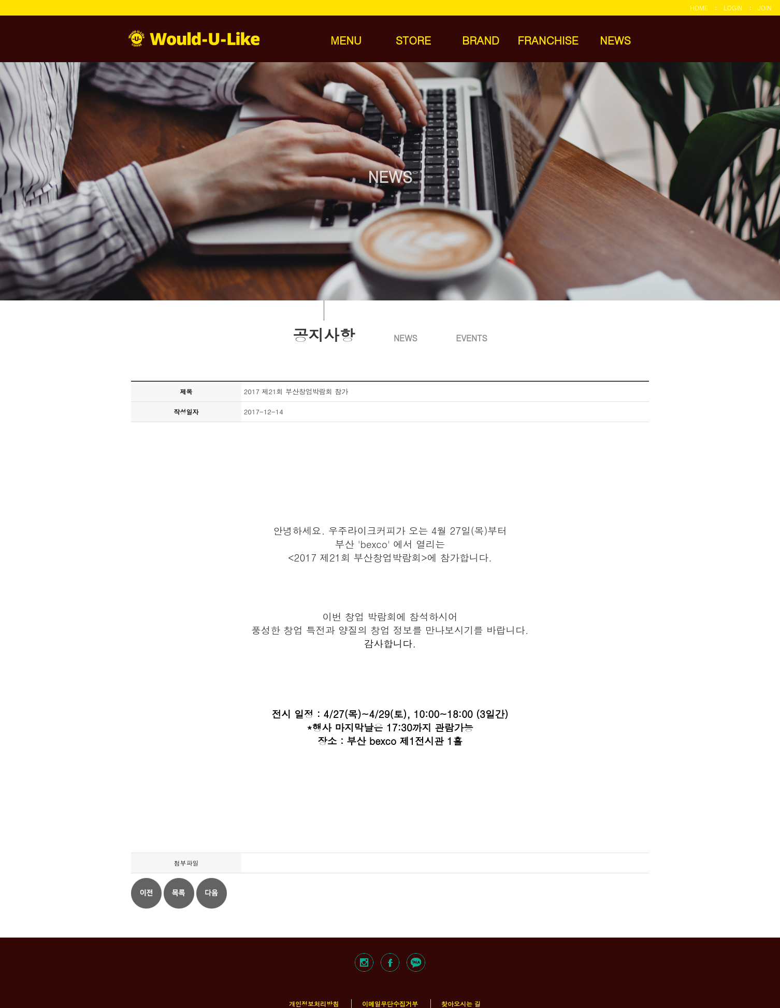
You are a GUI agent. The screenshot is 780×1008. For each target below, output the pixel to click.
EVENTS (471, 338)
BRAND (480, 40)
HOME (699, 7)
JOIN (764, 7)
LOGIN (733, 7)
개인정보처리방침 (314, 1003)
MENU (346, 40)
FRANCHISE (548, 40)
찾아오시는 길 (461, 1003)
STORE (413, 40)
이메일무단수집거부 (390, 1003)
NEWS (615, 40)
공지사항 (324, 334)
